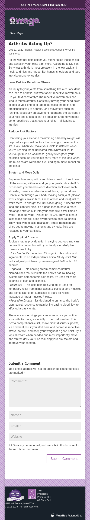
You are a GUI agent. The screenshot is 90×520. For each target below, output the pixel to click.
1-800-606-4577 (57, 4)
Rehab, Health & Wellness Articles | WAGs (48, 49)
